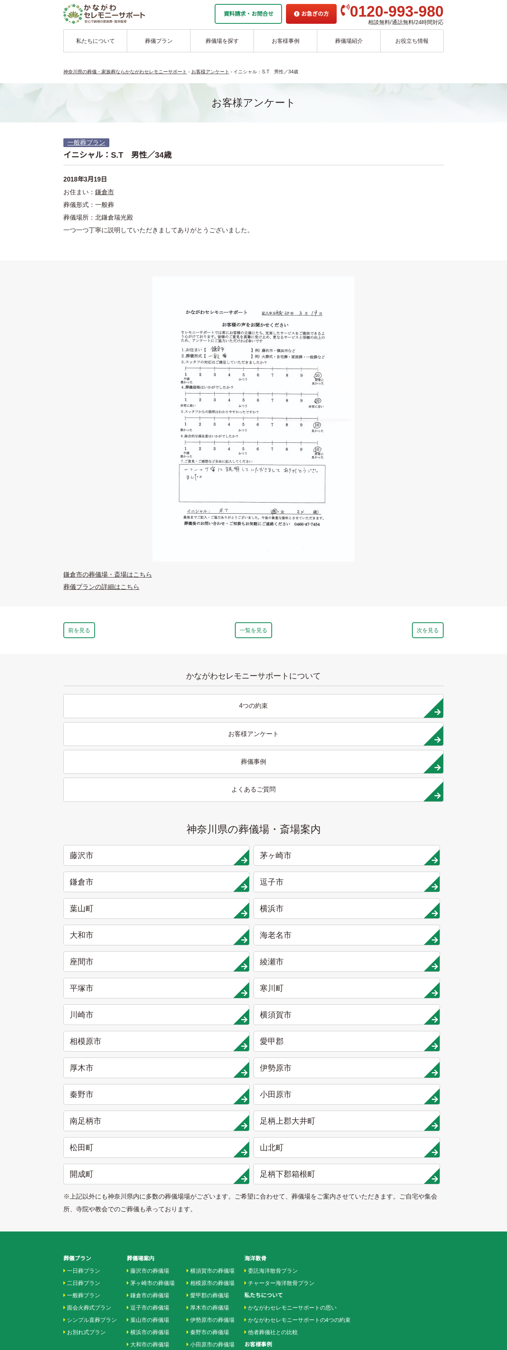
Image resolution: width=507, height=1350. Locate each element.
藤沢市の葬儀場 (148, 1032)
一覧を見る (253, 632)
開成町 (112, 939)
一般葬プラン (86, 142)
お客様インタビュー (271, 1118)
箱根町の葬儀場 (208, 1179)
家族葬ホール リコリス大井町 (281, 1224)
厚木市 (112, 886)
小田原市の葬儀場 (210, 1105)
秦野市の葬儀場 (208, 1093)
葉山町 (112, 806)
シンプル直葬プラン (90, 1081)
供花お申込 (258, 1286)
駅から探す (260, 1187)
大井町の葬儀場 (208, 1130)
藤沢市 (112, 779)
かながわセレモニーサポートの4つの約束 (297, 1081)
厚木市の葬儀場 (208, 1068)
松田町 (304, 912)
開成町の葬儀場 (208, 1167)
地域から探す (262, 1175)
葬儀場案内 (140, 1019)
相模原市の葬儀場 (210, 1044)
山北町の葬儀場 (208, 1155)
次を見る (405, 632)
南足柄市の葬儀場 (210, 1118)
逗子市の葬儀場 (148, 1068)
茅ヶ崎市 (208, 779)
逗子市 (400, 779)
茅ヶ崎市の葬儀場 (151, 1044)
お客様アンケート (268, 1143)
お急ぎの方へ (261, 1249)
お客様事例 (285, 41)
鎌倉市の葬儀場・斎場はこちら (107, 574)
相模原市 (304, 859)
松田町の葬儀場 (208, 1143)
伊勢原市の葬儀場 (210, 1081)
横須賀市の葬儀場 (210, 1032)
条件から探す (262, 1200)
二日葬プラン (81, 1044)
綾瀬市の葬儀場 (148, 1143)
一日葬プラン (81, 1032)
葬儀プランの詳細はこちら (101, 586)
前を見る (102, 632)
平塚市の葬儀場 (148, 1155)
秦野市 (304, 886)
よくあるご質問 (263, 1261)
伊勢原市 (208, 886)
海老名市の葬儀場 (151, 1118)
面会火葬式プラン (87, 1068)
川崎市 (112, 859)
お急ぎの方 (311, 14)
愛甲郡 (400, 859)
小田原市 (400, 886)
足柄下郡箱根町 (208, 939)
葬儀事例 (257, 1130)
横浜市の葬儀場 (148, 1093)
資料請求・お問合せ (248, 14)
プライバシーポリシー (272, 1273)
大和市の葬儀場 (148, 1105)
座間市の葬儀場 (148, 1130)
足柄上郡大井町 (208, 912)
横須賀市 (208, 859)
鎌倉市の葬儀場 (148, 1056)
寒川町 (400, 832)
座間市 (112, 832)
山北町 (400, 912)
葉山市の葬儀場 (148, 1081)
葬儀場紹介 (349, 41)
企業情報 (255, 1236)
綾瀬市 (208, 832)
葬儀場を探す (222, 41)
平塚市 (304, 832)
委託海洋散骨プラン (271, 1032)
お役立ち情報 (412, 41)
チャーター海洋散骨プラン (279, 1044)
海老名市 (400, 806)
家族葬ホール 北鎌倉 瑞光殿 (279, 1212)
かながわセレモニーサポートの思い (290, 1068)
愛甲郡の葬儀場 (208, 1056)
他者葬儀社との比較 (271, 1093)
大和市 (304, 806)
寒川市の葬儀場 (148, 1167)
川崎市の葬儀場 (148, 1179)
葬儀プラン (159, 41)
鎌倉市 (104, 192)
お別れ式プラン (84, 1093)
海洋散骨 (255, 1019)
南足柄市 (112, 912)
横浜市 (208, 806)
